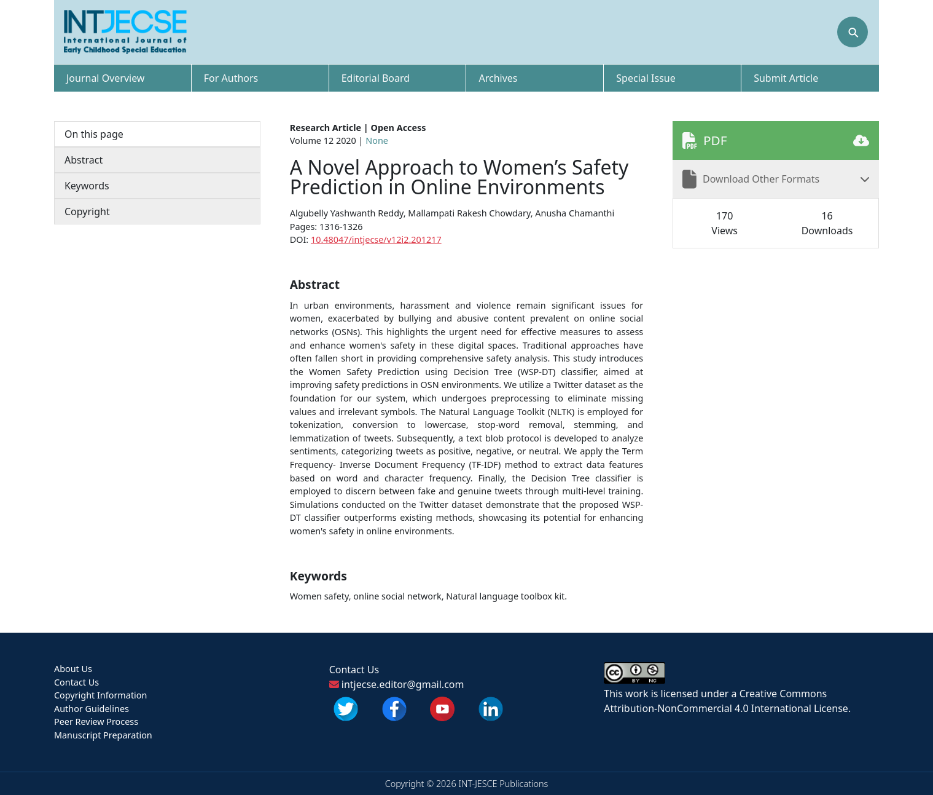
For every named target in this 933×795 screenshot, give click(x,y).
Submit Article (786, 78)
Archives (497, 78)
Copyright (87, 211)
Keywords (86, 185)
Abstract (83, 160)
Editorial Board (376, 78)
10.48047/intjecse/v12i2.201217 (376, 239)
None (376, 140)
